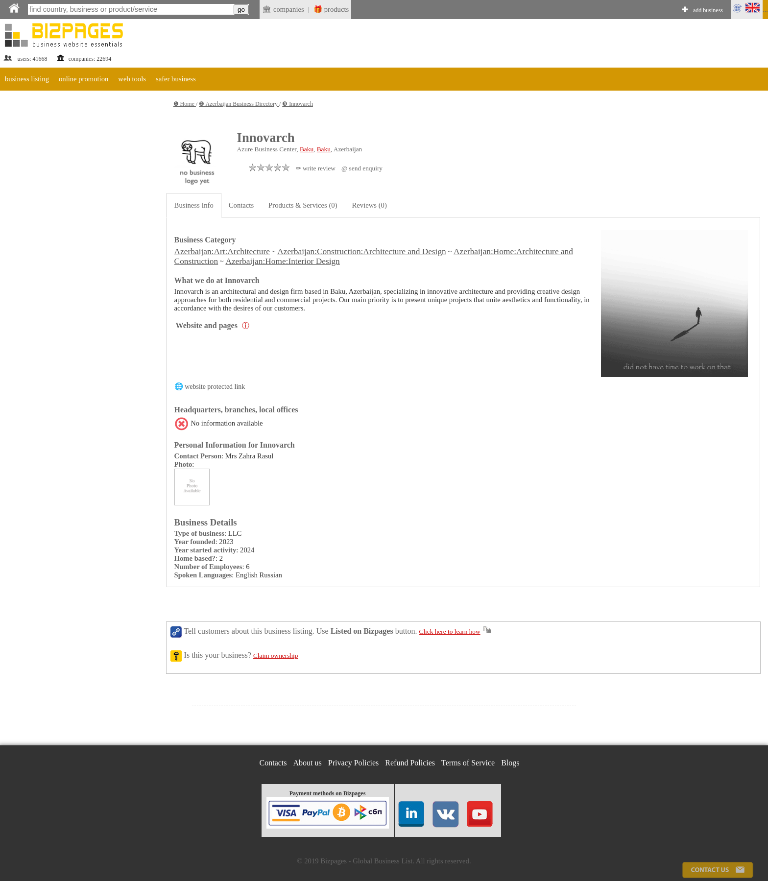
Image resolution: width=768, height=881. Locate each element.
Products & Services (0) (302, 205)
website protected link (215, 386)
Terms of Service (468, 763)
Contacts (241, 205)
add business (708, 10)
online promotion (83, 79)
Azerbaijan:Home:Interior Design (282, 261)
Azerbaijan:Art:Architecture (222, 251)
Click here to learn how (449, 631)
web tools (132, 79)
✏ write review (316, 168)
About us (307, 763)
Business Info (194, 205)
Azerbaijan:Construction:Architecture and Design (361, 251)
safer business (176, 79)
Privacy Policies (353, 763)
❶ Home (184, 103)
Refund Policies (410, 763)
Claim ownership (275, 655)
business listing (27, 79)
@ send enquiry (362, 168)
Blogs (510, 763)
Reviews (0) (369, 205)
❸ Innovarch (297, 103)
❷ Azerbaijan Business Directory (239, 103)
